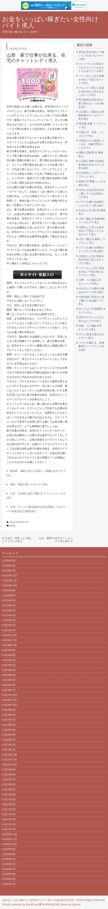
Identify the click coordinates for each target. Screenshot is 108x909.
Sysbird (76, 904)
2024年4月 (10, 675)
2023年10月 (10, 704)
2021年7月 (10, 799)
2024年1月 (10, 690)
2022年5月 (10, 789)
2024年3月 (10, 680)
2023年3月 (10, 739)
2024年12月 (10, 635)
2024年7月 (10, 660)
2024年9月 (10, 650)
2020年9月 (10, 849)
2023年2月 (10, 744)
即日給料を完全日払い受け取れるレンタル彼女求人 (91, 103)
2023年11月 (10, 700)
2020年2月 (10, 884)
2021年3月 (10, 819)
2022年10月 (10, 764)
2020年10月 (10, 844)
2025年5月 (10, 610)
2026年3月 (10, 560)
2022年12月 (10, 754)
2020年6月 (10, 864)
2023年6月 (10, 724)
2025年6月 (10, 605)
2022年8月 (10, 774)
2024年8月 (10, 655)
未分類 (12, 525)
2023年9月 (10, 709)
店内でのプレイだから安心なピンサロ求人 (91, 319)
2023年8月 (10, 714)
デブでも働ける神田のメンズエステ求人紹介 (91, 249)
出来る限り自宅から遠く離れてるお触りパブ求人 (91, 300)
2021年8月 (10, 794)
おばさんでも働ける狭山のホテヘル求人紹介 (91, 290)
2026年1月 (10, 570)
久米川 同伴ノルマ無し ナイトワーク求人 (18, 539)
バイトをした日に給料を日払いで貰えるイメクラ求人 (91, 79)
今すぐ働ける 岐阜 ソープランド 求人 (92, 240)
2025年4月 (10, 615)
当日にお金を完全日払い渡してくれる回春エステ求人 (91, 193)
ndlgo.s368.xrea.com (19, 522)
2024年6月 (10, 665)
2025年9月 (10, 590)
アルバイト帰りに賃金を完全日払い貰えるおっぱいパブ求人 (91, 91)
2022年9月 (10, 769)
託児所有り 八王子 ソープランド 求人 (92, 174)
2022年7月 (10, 779)
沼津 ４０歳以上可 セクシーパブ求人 (91, 281)
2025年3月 (10, 620)
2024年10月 (10, 645)
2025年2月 (10, 625)
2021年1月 (10, 829)
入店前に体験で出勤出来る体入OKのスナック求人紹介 (91, 164)
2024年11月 (10, 640)
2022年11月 (10, 759)
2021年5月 (10, 809)
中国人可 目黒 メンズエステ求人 (91, 133)
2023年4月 (10, 734)
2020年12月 (10, 834)
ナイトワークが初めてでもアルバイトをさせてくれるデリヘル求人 (91, 67)
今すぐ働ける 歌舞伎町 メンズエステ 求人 (91, 220)
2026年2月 (10, 565)
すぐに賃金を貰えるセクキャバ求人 (91, 336)
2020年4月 (10, 874)
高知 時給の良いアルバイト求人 (29, 484)
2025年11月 (10, 580)
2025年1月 (10, 630)
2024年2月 (10, 685)
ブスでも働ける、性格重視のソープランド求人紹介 (91, 346)
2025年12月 (10, 575)
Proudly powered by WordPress (20, 904)
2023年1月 (10, 749)
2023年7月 (10, 719)
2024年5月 (10, 670)
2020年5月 (10, 869)
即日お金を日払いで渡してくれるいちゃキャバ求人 (91, 55)
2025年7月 (10, 600)
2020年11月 (10, 839)
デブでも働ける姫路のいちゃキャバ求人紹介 (91, 203)
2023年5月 (10, 729)
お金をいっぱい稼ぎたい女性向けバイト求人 (50, 22)
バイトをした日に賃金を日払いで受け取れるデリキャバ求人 (91, 271)
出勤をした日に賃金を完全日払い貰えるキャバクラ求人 (91, 259)
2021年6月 (10, 804)
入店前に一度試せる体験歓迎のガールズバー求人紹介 (91, 115)
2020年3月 (10, 879)
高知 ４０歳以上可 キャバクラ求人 (91, 327)
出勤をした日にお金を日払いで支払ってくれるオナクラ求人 (91, 230)
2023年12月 (10, 695)
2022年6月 (10, 784)
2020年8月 (10, 854)
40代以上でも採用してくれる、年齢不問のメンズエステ (91, 144)
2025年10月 (10, 585)
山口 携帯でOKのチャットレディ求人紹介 (56, 539)
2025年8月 (10, 595)
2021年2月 (10, 824)
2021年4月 (10, 814)
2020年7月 (10, 859)
